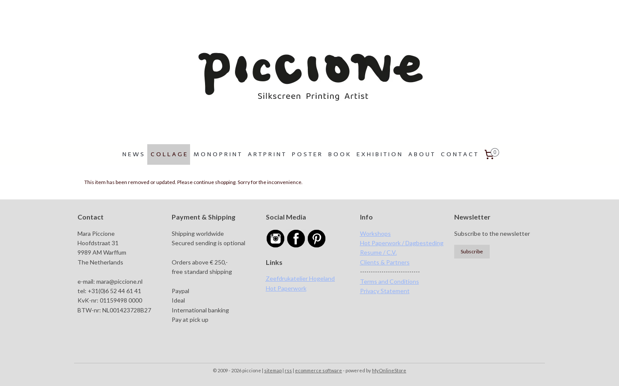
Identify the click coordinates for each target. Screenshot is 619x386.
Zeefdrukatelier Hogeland (300, 278)
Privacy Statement (385, 290)
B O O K (339, 154)
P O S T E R (306, 154)
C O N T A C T (459, 154)
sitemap (273, 370)
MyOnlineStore (389, 370)
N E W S (133, 154)
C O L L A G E (169, 154)
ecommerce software (318, 370)
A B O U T (421, 154)
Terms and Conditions (389, 281)
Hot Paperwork (286, 288)
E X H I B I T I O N (379, 154)
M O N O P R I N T (217, 154)
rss (288, 370)
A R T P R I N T (266, 154)
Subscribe (472, 251)
